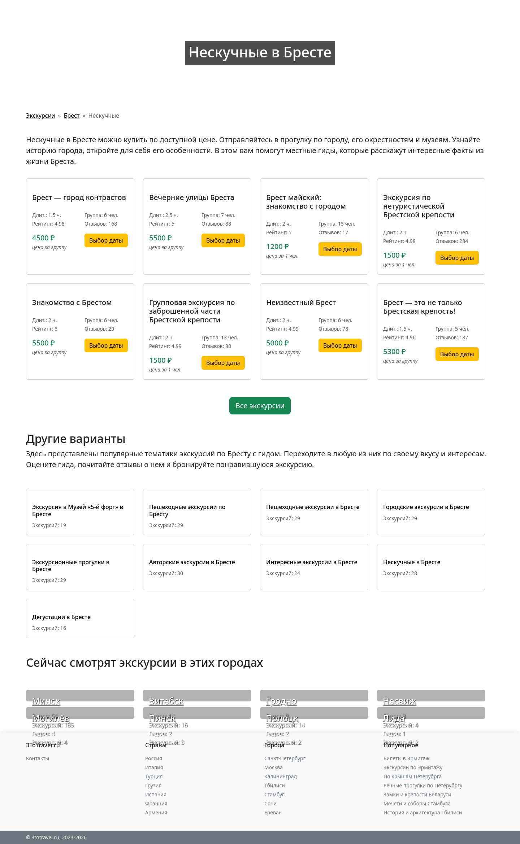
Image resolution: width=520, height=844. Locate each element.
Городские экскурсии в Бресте (426, 507)
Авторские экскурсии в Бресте (192, 562)
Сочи (270, 803)
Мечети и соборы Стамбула (417, 803)
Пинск (162, 718)
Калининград (280, 776)
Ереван (273, 812)
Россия (153, 758)
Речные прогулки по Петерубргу (423, 785)
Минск (46, 700)
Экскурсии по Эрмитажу (413, 767)
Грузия (153, 785)
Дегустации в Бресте (61, 617)
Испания (155, 794)
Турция (153, 776)
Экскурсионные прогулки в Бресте (70, 565)
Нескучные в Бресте (411, 562)
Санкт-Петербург (285, 758)
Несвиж (399, 700)
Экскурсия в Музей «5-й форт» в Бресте (77, 510)
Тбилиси (274, 785)
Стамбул (274, 794)
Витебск (166, 700)
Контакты (37, 758)
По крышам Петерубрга (413, 776)
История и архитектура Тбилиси (423, 812)
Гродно (281, 700)
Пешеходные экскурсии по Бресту (187, 510)
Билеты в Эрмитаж (406, 758)
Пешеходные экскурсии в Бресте (312, 507)
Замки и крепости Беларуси (417, 794)
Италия (154, 767)
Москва (273, 767)
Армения (156, 812)
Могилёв (50, 718)
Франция (156, 803)
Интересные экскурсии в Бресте (311, 562)
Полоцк (282, 718)
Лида (394, 718)
